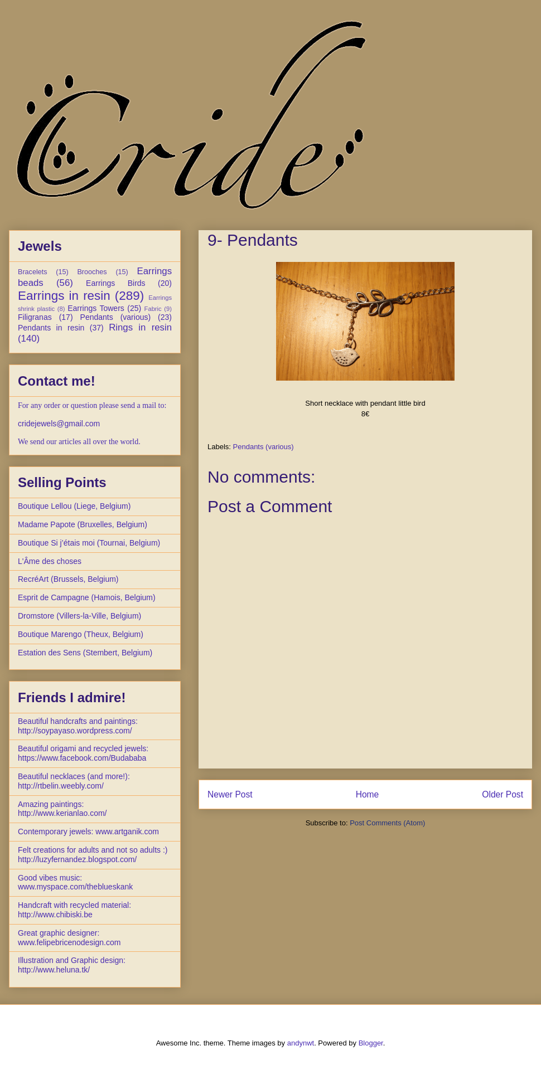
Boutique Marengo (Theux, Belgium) (80, 634)
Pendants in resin (51, 327)
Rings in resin (140, 327)
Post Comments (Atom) (387, 823)
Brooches (92, 272)
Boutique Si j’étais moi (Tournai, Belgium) (89, 542)
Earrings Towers (95, 308)
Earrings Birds (116, 283)
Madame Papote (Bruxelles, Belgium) (82, 524)
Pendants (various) (263, 446)
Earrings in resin (64, 296)
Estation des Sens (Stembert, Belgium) (85, 652)
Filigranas (35, 317)
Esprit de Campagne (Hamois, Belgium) (87, 597)
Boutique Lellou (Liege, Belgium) (74, 506)
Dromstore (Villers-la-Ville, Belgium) (79, 615)
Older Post (502, 794)
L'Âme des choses (49, 561)
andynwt (300, 1043)
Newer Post (230, 794)
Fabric (153, 308)
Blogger (371, 1043)
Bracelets (32, 272)
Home (367, 794)
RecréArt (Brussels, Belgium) (68, 579)
